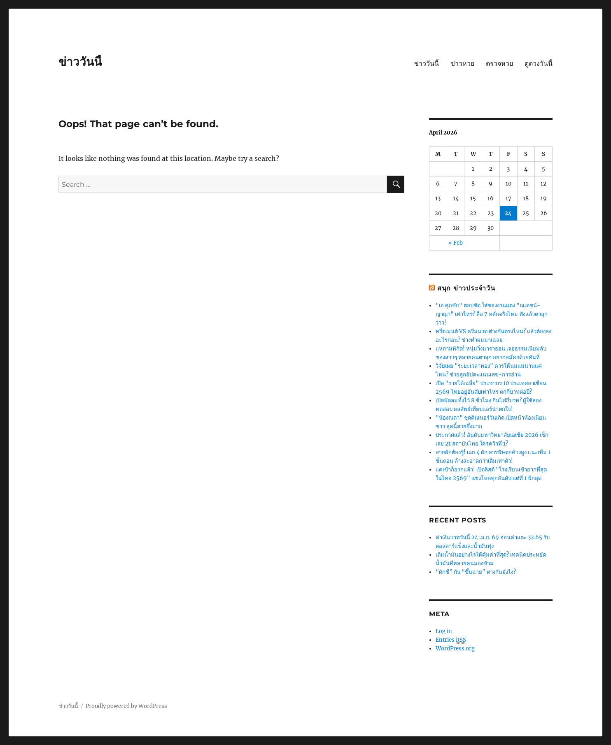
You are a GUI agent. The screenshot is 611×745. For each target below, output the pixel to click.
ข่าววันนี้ (80, 62)
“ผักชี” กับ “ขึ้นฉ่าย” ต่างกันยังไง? (476, 572)
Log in (444, 631)
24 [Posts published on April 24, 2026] (508, 213)
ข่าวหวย (462, 63)
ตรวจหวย (499, 63)
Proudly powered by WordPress (126, 706)
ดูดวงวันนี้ (539, 63)
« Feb (455, 242)
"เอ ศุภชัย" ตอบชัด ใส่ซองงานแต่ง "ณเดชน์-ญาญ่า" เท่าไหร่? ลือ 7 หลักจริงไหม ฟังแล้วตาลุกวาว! (492, 314)
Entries (451, 640)
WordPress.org (455, 648)
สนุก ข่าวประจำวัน (466, 288)
